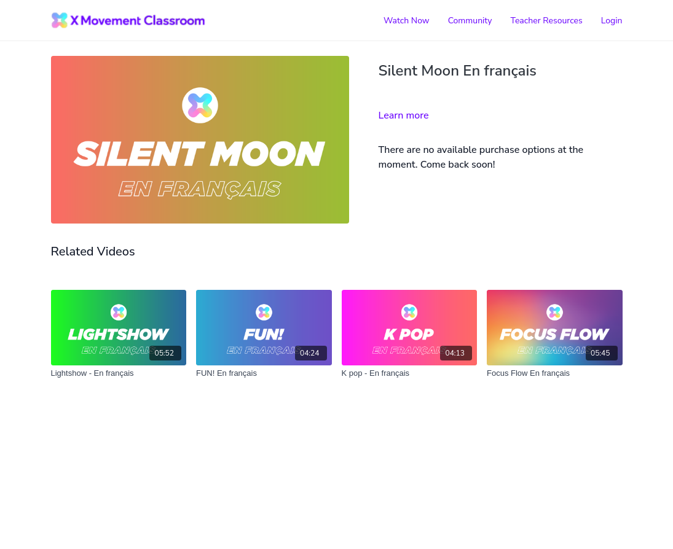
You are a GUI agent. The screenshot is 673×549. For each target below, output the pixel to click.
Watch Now (407, 20)
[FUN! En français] (264, 373)
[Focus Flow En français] (555, 373)
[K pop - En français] (410, 373)
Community (470, 20)
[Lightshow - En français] (119, 373)
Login (612, 20)
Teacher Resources (547, 20)
